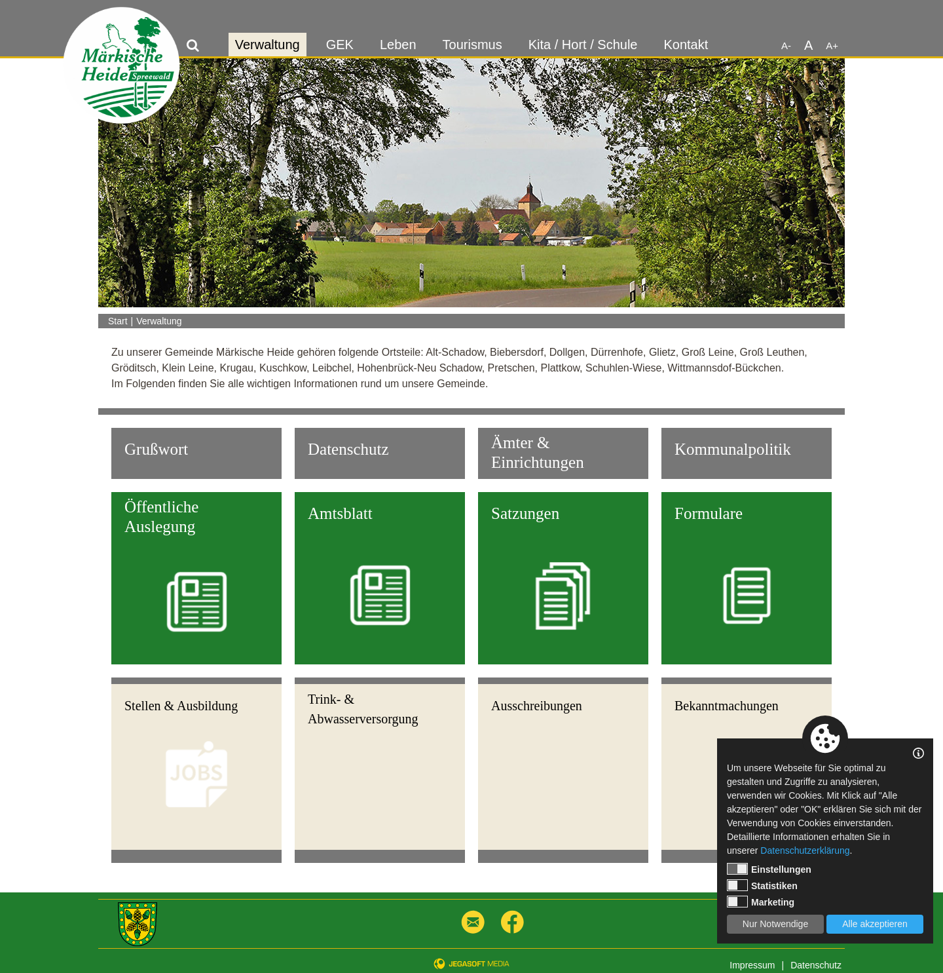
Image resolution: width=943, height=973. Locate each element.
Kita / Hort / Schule (583, 44)
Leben (398, 44)
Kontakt (685, 44)
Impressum (752, 965)
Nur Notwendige (775, 924)
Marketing (760, 901)
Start (118, 321)
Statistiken (762, 885)
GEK (340, 44)
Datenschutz (815, 965)
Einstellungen (769, 869)
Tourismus (472, 44)
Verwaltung (267, 44)
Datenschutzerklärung (804, 850)
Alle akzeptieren (875, 924)
